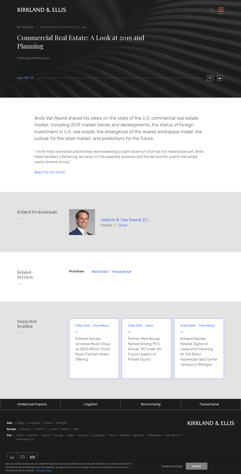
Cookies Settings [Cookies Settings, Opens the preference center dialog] (172, 466)
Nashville (124, 435)
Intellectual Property (32, 404)
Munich (65, 429)
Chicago (58, 435)
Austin (20, 435)
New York (139, 435)
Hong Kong (34, 422)
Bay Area (33, 435)
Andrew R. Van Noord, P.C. (125, 219)
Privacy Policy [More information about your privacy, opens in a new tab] (44, 470)
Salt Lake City (173, 435)
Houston (83, 435)
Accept (196, 466)
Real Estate (100, 272)
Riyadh (48, 422)
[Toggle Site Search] (211, 10)
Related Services (25, 274)
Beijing (20, 422)
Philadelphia (154, 435)
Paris (76, 429)
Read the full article (49, 172)
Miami (112, 435)
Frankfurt (39, 429)
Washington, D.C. (26, 439)
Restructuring (150, 404)
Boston (46, 435)
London (53, 429)
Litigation (90, 404)
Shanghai (61, 422)
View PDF (25, 78)
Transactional (121, 272)
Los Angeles (98, 435)
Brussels (25, 429)
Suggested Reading (27, 324)
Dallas (122, 225)
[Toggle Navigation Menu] (221, 10)
